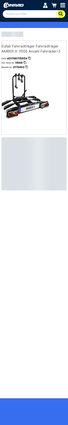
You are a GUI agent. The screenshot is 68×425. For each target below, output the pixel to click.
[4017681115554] (19, 58)
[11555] (20, 63)
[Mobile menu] (62, 5)
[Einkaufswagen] (54, 5)
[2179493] (20, 67)
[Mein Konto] (45, 5)
